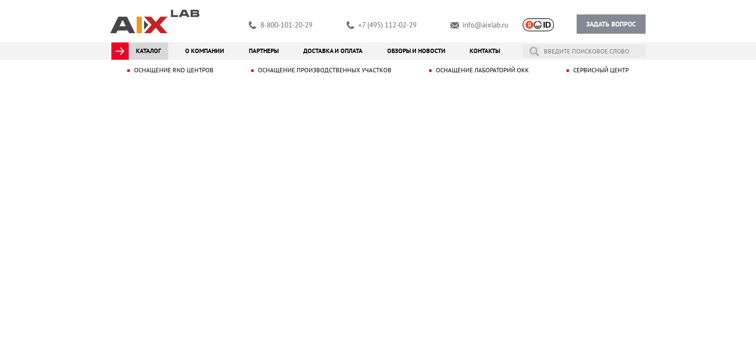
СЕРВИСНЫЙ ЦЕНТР (601, 70)
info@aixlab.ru (485, 24)
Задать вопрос (611, 24)
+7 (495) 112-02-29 (387, 24)
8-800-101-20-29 (286, 24)
